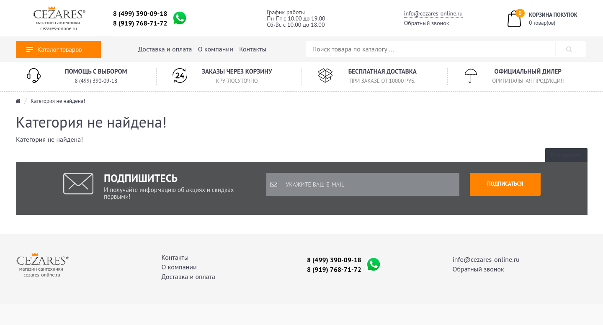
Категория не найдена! (58, 101)
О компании (215, 49)
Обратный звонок (426, 23)
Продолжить (566, 155)
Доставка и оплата (165, 49)
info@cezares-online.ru (433, 13)
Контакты (252, 49)
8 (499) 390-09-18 (140, 13)
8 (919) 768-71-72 (140, 23)
